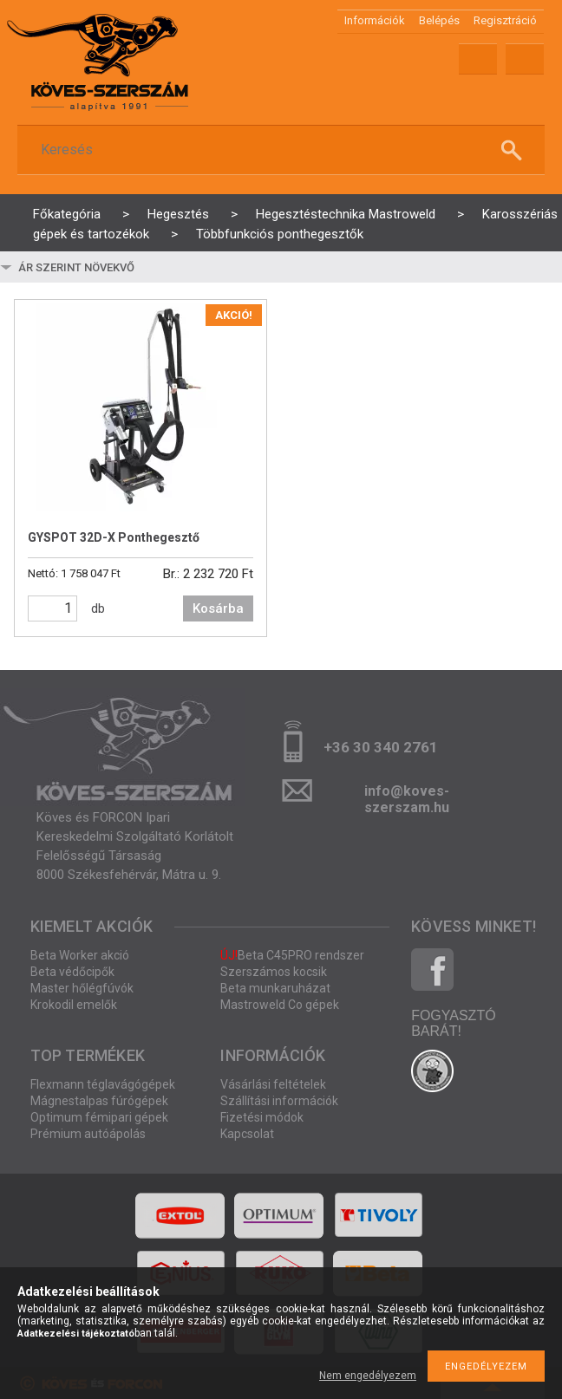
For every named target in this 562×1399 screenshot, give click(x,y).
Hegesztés (178, 214)
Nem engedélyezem (367, 1376)
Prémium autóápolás (88, 1134)
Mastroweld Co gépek (279, 1005)
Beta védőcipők (72, 972)
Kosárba (218, 608)
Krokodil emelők (73, 1005)
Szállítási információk (279, 1101)
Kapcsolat (247, 1134)
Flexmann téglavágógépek (102, 1084)
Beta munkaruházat (275, 988)
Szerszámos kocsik (273, 972)
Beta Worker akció (79, 955)
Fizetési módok (262, 1117)
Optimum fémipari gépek (99, 1117)
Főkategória (67, 214)
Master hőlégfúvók (82, 988)
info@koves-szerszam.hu (406, 796)
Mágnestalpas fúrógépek (99, 1101)
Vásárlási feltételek (273, 1084)
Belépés (439, 20)
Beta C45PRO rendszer (292, 955)
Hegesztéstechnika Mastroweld (345, 214)
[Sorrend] (119, 267)
